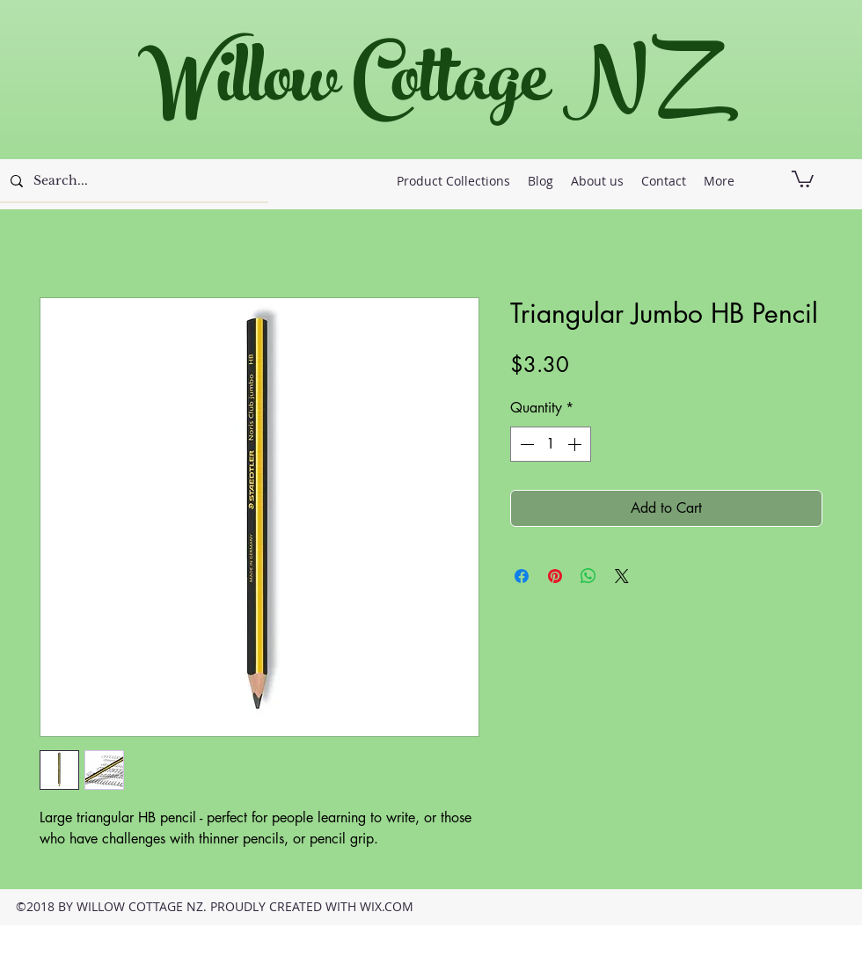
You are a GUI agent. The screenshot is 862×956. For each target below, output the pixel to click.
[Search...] (132, 181)
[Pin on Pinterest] (555, 576)
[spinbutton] (550, 444)
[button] (803, 178)
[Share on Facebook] (521, 576)
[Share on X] (621, 576)
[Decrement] (525, 444)
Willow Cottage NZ (421, 87)
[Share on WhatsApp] (588, 576)
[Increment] (576, 444)
